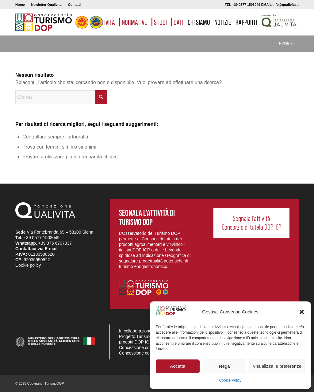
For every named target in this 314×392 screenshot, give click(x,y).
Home (20, 4)
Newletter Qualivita (46, 4)
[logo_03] (59, 22)
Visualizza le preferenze (277, 366)
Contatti (74, 4)
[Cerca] (61, 97)
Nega (224, 366)
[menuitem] (21, 4)
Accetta (177, 366)
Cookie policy (28, 265)
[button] (302, 312)
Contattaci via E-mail (36, 248)
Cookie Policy (230, 380)
